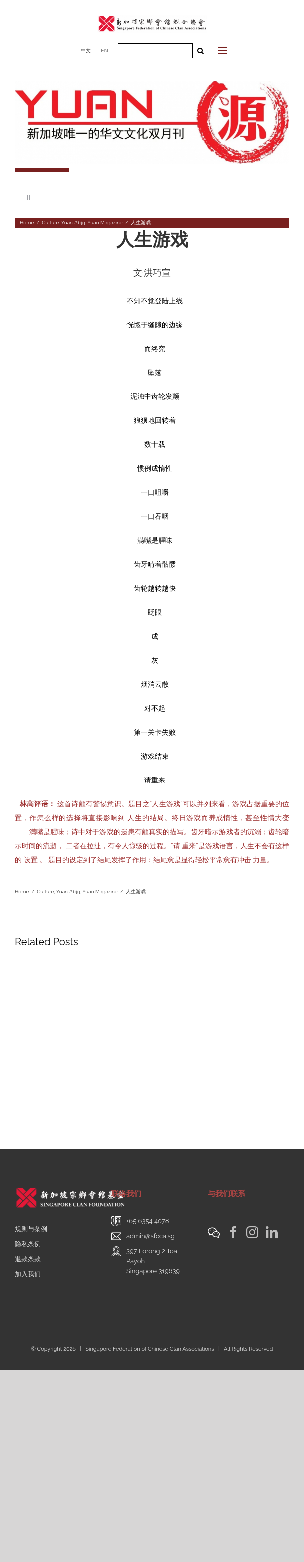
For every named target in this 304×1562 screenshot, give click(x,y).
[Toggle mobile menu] (223, 50)
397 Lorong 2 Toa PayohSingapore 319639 (153, 1261)
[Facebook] (233, 1232)
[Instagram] (252, 1232)
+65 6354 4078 (147, 1221)
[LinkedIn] (272, 1232)
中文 (86, 50)
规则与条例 (31, 1229)
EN (104, 50)
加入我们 (28, 1274)
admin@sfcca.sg (150, 1236)
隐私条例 (28, 1244)
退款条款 (28, 1259)
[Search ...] (155, 50)
